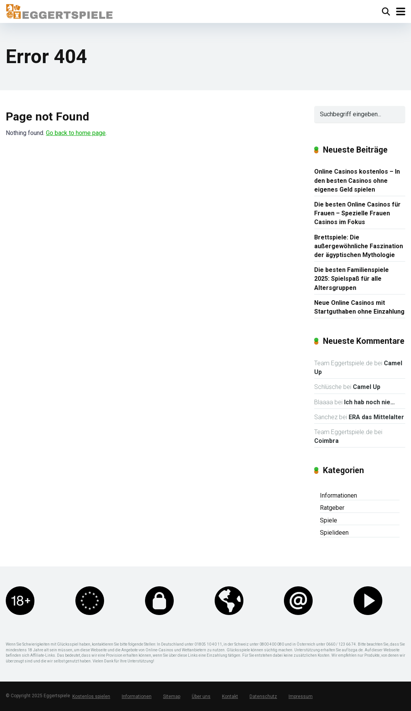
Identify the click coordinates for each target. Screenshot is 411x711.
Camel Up (366, 386)
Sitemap (171, 696)
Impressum (301, 696)
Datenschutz (263, 696)
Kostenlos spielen (91, 696)
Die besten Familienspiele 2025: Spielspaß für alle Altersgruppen (351, 278)
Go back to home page (76, 133)
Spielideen (334, 532)
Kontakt (230, 696)
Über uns (201, 696)
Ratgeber (332, 507)
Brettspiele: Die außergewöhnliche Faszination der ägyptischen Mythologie (358, 246)
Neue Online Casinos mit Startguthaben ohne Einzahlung (359, 307)
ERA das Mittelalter (376, 417)
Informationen (338, 495)
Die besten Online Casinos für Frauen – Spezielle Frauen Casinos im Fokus (357, 213)
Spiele (328, 520)
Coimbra (326, 440)
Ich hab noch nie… (369, 402)
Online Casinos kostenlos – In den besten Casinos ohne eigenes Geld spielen (357, 180)
